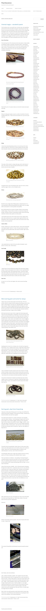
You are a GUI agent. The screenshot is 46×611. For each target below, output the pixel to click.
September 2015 (36, 90)
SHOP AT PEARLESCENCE (37, 11)
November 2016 (36, 76)
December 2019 (36, 57)
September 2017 (36, 69)
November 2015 (36, 87)
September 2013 (36, 113)
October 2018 (35, 64)
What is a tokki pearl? (37, 29)
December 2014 (36, 99)
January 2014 (35, 107)
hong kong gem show (24, 597)
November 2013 (36, 110)
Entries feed (35, 140)
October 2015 (35, 89)
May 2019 (35, 60)
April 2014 (35, 103)
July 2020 (34, 54)
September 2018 (36, 66)
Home (2, 8)
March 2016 (35, 83)
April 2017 (35, 72)
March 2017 (35, 73)
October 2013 (35, 111)
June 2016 (35, 80)
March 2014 (35, 104)
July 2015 (34, 93)
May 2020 (35, 56)
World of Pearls (18, 8)
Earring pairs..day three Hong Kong (12, 409)
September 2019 (36, 59)
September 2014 (36, 100)
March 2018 (35, 67)
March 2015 (35, 96)
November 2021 (36, 52)
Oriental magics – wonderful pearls (12, 24)
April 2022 (35, 49)
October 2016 (35, 77)
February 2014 (35, 106)
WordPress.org (36, 143)
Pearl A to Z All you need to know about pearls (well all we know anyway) (15, 11)
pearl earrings (17, 401)
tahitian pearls (10, 598)
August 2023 (35, 46)
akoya (21, 400)
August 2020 (35, 53)
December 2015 (36, 86)
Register (34, 137)
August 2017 (35, 70)
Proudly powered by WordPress (6, 608)
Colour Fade (35, 34)
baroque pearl (3, 401)
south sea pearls (4, 598)
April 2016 (35, 82)
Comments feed (36, 141)
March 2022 (35, 50)
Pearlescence (6, 3)
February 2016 (35, 84)
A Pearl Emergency (36, 30)
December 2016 (36, 74)
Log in (34, 139)
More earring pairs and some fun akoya (13, 299)
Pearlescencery (9, 8)
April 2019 (35, 62)
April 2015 (35, 94)
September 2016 (36, 79)
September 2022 (36, 47)
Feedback (35, 120)
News (2, 13)
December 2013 (36, 109)
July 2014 (34, 102)
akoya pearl (24, 400)
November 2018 (36, 63)
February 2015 (35, 97)
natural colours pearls (11, 401)
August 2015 (35, 92)
